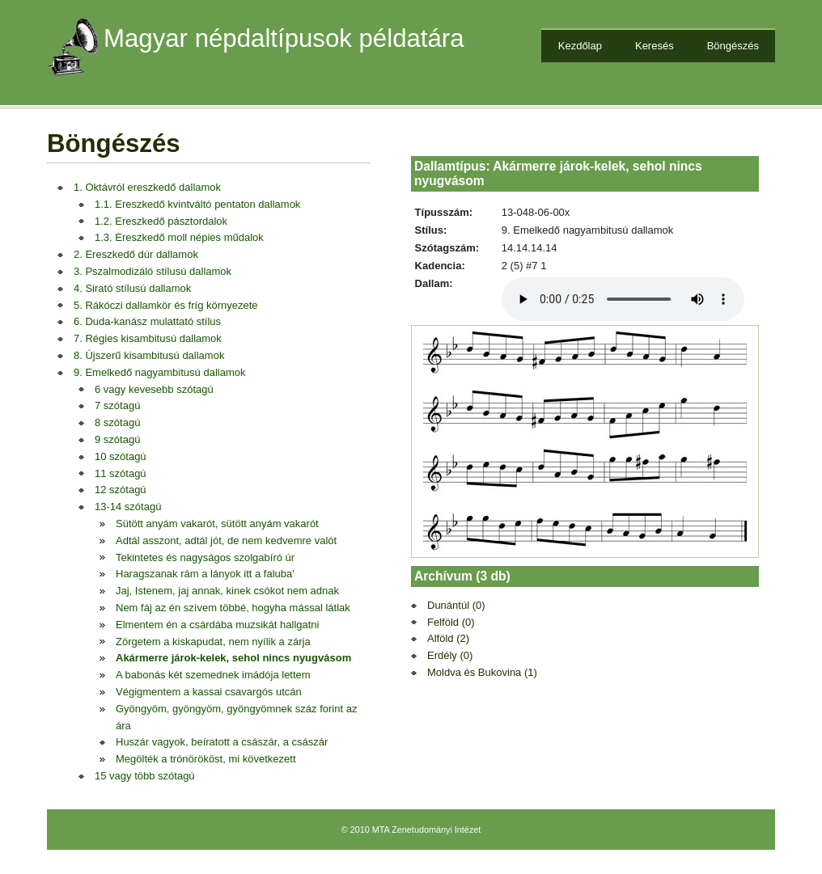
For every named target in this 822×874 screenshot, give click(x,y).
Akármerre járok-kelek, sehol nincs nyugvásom (233, 658)
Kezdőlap (580, 46)
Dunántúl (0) (456, 605)
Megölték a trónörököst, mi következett (206, 759)
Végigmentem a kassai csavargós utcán (209, 692)
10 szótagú (120, 456)
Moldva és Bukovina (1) (482, 672)
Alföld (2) (448, 638)
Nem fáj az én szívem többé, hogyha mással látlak (233, 608)
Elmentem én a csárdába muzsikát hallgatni (217, 625)
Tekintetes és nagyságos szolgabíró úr (205, 557)
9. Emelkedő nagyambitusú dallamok (159, 372)
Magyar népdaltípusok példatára (284, 38)
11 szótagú (120, 473)
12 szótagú (120, 489)
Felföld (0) (451, 622)
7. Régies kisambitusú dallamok (148, 338)
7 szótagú (117, 405)
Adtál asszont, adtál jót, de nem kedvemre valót (226, 540)
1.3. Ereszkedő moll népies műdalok (179, 237)
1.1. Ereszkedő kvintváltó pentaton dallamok (197, 204)
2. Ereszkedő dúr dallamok (136, 254)
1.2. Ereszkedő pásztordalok (161, 221)
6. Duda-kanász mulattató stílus (147, 321)
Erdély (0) (449, 655)
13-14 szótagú (128, 506)
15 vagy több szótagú (145, 776)
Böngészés (733, 46)
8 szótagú (117, 422)
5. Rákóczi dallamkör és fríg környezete (166, 305)
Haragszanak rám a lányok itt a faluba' (205, 574)
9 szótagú (117, 439)
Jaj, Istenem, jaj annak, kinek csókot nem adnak (227, 591)
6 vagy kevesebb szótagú (154, 389)
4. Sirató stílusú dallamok (132, 288)
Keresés (654, 46)
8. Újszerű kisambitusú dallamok (149, 355)
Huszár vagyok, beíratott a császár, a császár (222, 742)
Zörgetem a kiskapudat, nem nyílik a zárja (213, 641)
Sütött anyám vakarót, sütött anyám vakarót (217, 523)
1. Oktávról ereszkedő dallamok (147, 187)
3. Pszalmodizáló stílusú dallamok (152, 271)
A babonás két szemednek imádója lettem (213, 675)
